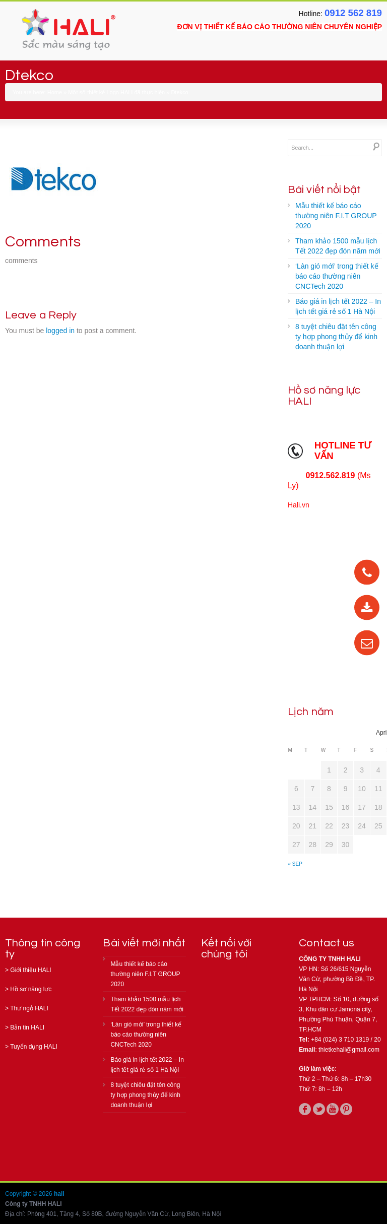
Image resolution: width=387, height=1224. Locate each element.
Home (54, 92)
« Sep (295, 864)
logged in (60, 331)
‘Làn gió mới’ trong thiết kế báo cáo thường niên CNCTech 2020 (336, 276)
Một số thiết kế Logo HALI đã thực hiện (116, 92)
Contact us (326, 943)
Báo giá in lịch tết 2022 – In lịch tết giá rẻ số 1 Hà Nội (338, 306)
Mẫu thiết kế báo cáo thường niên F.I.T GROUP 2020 (336, 216)
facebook (305, 1109)
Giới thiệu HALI (30, 970)
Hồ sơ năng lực (30, 989)
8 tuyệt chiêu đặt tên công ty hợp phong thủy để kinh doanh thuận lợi (336, 337)
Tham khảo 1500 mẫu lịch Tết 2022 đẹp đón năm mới (337, 246)
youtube (333, 1109)
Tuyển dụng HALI (33, 1046)
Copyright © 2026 (29, 1193)
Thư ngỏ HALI (29, 1008)
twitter (319, 1109)
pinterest (346, 1109)
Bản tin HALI (27, 1027)
